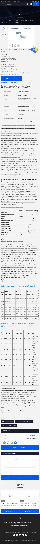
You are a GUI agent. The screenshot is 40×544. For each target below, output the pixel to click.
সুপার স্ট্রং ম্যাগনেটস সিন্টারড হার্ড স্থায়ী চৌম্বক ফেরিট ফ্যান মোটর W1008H (28, 504)
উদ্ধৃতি (36, 4)
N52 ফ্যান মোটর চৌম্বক (7, 421)
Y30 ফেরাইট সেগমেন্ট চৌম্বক (9, 425)
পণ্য (6, 20)
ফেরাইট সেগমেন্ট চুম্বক (14, 20)
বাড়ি (2, 20)
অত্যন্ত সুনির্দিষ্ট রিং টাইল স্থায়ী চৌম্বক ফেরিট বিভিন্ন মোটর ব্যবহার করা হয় (9, 504)
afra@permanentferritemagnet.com (10, 1)
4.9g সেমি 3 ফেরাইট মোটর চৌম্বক (23, 421)
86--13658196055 (33, 1)
